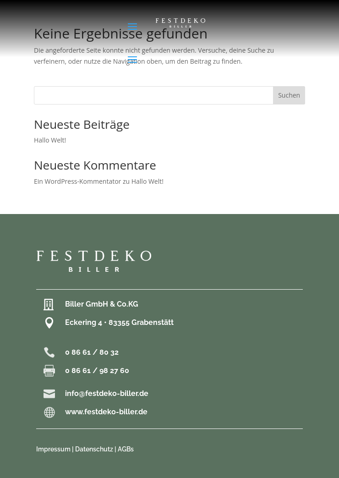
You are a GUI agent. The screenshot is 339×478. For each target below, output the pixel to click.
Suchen (289, 95)
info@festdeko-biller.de (106, 393)
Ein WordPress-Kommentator (77, 181)
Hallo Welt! (50, 140)
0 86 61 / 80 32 (92, 352)
